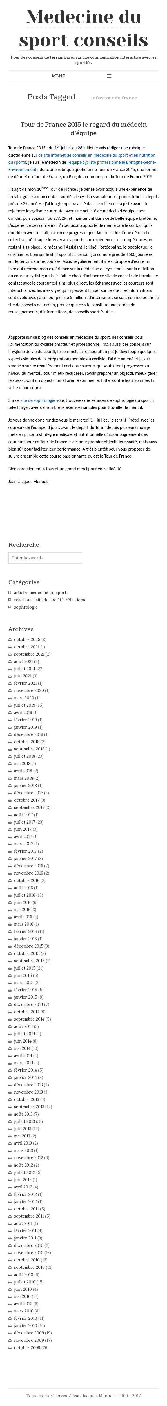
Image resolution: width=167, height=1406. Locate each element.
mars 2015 (24, 982)
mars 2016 (23, 924)
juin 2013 (22, 1128)
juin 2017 (23, 829)
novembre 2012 (28, 1157)
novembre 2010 (28, 1252)
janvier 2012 (25, 1201)
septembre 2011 (29, 1216)
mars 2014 (23, 1062)
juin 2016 (23, 902)
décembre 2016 (28, 865)
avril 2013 (23, 1143)
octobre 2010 (27, 1260)
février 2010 (25, 1318)
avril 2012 (23, 1187)
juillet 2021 (24, 668)
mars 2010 (24, 1311)
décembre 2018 (28, 734)
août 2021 (23, 661)
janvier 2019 (25, 727)
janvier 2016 (25, 938)
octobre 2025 (27, 639)
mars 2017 (23, 843)
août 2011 (23, 1223)
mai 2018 (22, 763)
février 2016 (25, 931)
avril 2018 (23, 770)
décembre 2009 (29, 1333)
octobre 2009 (27, 1347)
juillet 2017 (24, 822)
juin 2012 (23, 1179)
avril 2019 (23, 712)
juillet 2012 (24, 1172)
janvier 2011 (25, 1238)
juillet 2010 (24, 1282)
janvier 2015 (25, 997)
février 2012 (25, 1194)
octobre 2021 (26, 646)
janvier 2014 (25, 1077)
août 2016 (23, 887)
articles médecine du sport (40, 592)
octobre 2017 (26, 800)
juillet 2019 (24, 705)
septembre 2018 (29, 748)
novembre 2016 (28, 873)
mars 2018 (23, 778)
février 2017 (25, 851)
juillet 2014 (24, 1033)
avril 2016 (23, 916)
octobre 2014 (26, 1011)
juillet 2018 (24, 756)
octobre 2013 (26, 1099)
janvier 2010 (25, 1325)
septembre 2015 (29, 960)
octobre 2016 (26, 880)
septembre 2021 (29, 654)
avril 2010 (23, 1303)
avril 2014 (23, 1055)
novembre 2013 (28, 1092)
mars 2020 (24, 697)
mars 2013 (23, 1150)
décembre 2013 (28, 1084)
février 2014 (25, 1070)
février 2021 (25, 683)
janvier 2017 (25, 858)
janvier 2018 (25, 785)
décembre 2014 (28, 1004)
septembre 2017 (29, 807)
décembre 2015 (28, 946)
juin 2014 (23, 1041)
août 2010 (23, 1274)
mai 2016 (22, 909)
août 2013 (23, 1114)
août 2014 (23, 1026)
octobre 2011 (26, 1209)
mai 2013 (22, 1136)
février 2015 (25, 989)
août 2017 (23, 814)
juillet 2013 (24, 1121)
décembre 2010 (28, 1245)
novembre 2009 (29, 1340)
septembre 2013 (29, 1106)
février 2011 (25, 1230)
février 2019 (25, 719)
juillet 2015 (24, 968)
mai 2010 (22, 1296)
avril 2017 (23, 836)
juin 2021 (23, 675)
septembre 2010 (29, 1267)
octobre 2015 (27, 953)
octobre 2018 (26, 741)
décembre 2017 (28, 792)
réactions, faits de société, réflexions (49, 599)
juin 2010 (23, 1289)
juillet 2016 (24, 895)
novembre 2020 (29, 690)
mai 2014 (22, 1048)
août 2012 (23, 1165)
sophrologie (26, 607)
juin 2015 (23, 975)
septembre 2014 (29, 1019)
